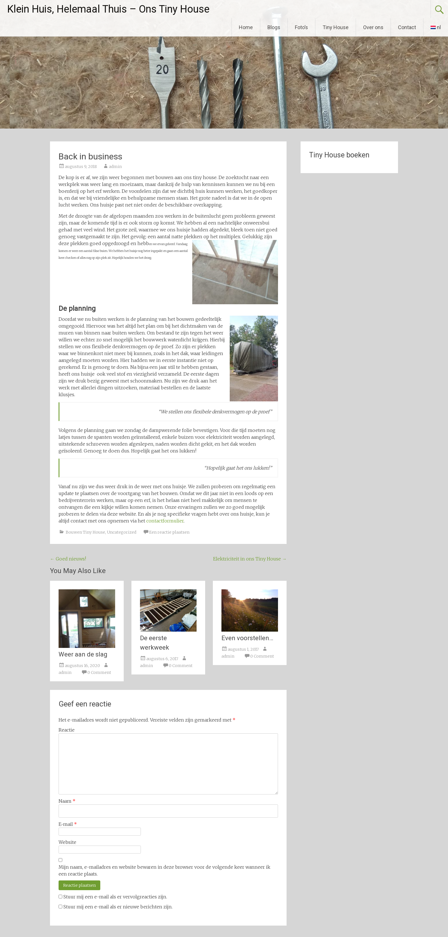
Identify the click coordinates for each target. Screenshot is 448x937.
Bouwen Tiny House (85, 532)
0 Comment (99, 672)
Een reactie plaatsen (169, 532)
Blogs (273, 27)
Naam (67, 801)
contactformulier (165, 521)
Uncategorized (121, 532)
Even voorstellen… (247, 638)
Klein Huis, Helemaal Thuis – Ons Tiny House (108, 9)
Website (67, 842)
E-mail (68, 824)
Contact (407, 27)
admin (115, 166)
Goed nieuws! (68, 559)
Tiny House (336, 27)
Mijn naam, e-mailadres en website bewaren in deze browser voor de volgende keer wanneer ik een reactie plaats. (164, 870)
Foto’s (301, 27)
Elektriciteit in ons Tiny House (250, 559)
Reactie (67, 730)
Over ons (373, 27)
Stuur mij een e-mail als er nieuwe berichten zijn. (118, 907)
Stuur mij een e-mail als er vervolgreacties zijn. (115, 897)
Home (246, 27)
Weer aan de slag (83, 654)
